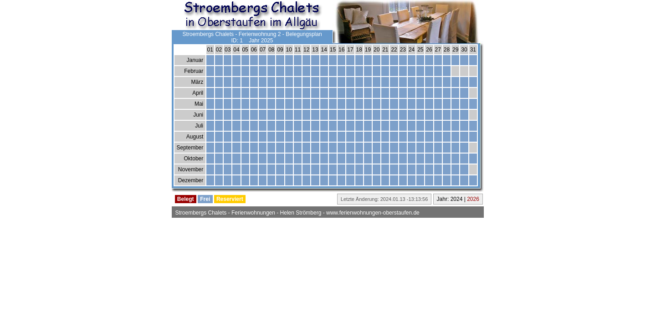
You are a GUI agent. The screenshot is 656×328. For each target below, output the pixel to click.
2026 (473, 199)
